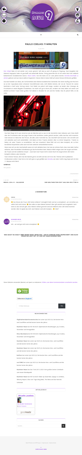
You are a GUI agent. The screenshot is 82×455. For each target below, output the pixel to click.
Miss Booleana (22, 334)
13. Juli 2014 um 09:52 (16, 199)
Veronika (50, 159)
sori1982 (20, 362)
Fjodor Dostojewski (22, 406)
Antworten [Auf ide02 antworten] (75, 197)
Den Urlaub (7, 71)
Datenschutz (52, 443)
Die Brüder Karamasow (24, 404)
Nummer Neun (16, 219)
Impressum (45, 443)
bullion (19, 355)
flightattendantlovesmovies (27, 319)
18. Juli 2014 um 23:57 (16, 221)
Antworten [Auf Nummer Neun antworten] (75, 219)
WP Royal (37, 443)
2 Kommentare (74, 174)
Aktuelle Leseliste (26, 396)
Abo (61, 306)
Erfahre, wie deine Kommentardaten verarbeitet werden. (60, 282)
